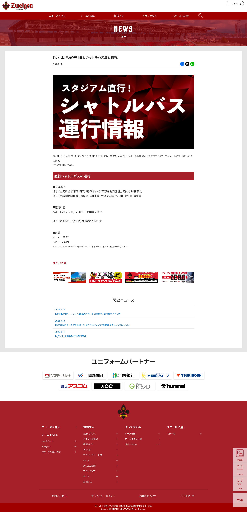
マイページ (235, 3)
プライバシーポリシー (103, 496)
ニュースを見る (57, 15)
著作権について (147, 496)
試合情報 (61, 263)
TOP (240, 500)
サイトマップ (187, 496)
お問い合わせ (59, 496)
